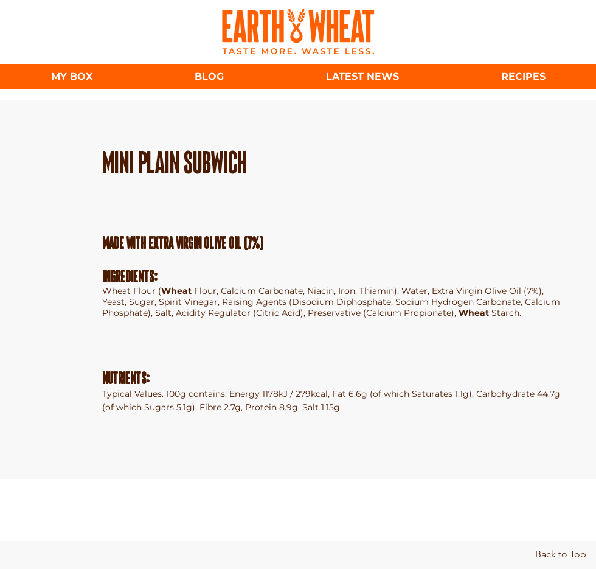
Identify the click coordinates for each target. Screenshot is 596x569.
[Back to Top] (560, 554)
